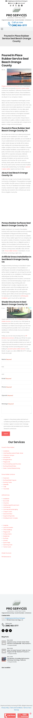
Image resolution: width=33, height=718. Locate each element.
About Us (11, 3)
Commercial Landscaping (10, 509)
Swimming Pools (7, 545)
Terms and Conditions (16, 708)
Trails (4, 486)
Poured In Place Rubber (8, 447)
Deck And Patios (7, 514)
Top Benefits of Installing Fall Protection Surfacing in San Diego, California (18, 659)
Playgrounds (6, 462)
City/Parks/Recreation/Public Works (13, 453)
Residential (6, 536)
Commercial (6, 507)
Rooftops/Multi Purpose (9, 480)
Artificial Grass (6, 495)
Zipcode (7, 395)
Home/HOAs (6, 457)
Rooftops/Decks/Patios (9, 466)
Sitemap (16, 710)
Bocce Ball (6, 501)
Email (6, 379)
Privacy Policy (5, 708)
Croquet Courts (7, 511)
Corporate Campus (8, 455)
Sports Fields (6, 542)
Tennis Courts (7, 547)
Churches (6, 503)
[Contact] (9, 24)
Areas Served (20, 3)
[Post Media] (4, 642)
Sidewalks (6, 484)
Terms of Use (27, 708)
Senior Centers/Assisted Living (11, 468)
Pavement (6, 478)
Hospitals (5, 525)
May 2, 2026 (10, 656)
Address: (4, 620)
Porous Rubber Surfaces (8, 474)
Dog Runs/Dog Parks (8, 516)
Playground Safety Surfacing (10, 86)
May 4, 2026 (10, 640)
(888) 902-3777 (19, 25)
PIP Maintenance (6, 557)
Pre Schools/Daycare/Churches (12, 464)
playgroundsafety (12, 645)
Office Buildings (7, 530)
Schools (5, 540)
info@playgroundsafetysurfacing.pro (17, 1)
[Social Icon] (3, 630)
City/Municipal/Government (11, 505)
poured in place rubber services (16, 349)
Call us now (17, 22)
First (3, 367)
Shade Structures (6, 553)
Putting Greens (7, 534)
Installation (6, 451)
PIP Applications (7, 459)
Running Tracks (7, 482)
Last (3, 374)
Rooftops (5, 538)
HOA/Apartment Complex (10, 518)
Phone (7, 387)
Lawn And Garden (8, 527)
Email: (3, 618)
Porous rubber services (11, 251)
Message (8, 404)
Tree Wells (6, 489)
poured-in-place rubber (22, 88)
